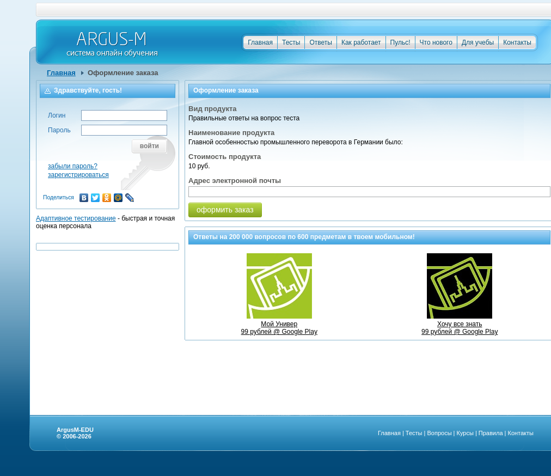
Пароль (59, 130)
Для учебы (478, 42)
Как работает (361, 42)
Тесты (291, 42)
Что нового (436, 42)
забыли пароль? (72, 166)
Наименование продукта (231, 133)
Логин (56, 115)
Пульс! (400, 42)
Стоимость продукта (224, 156)
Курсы (465, 433)
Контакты (517, 42)
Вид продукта (212, 109)
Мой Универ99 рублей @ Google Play (279, 324)
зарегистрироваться (78, 175)
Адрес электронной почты (234, 180)
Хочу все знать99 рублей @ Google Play (459, 324)
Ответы (320, 42)
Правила (491, 433)
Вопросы (439, 433)
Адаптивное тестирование (76, 218)
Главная (260, 42)
